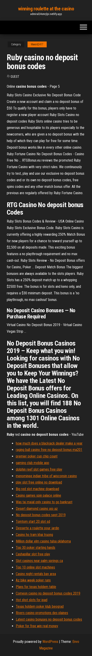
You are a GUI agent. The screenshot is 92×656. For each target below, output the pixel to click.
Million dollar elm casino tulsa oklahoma (43, 541)
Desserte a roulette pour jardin (37, 528)
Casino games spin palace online (38, 495)
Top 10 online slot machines (35, 567)
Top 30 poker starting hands (35, 547)
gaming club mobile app (32, 463)
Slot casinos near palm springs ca (39, 561)
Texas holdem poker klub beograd (40, 606)
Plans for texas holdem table (36, 587)
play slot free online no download (39, 482)
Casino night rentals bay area (36, 574)
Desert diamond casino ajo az (37, 508)
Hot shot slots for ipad (31, 600)
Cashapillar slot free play (33, 554)
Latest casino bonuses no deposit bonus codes (49, 619)
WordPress (50, 641)
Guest (15, 76)
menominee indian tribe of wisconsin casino (46, 476)
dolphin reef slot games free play (39, 469)
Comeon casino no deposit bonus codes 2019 (48, 593)
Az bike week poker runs (33, 580)
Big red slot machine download (37, 489)
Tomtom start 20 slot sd (33, 521)
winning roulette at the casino (46, 9)
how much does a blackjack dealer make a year (49, 443)
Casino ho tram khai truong (34, 535)
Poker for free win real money (37, 626)
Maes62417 (37, 44)
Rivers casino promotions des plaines (42, 613)
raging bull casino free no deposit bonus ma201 (49, 450)
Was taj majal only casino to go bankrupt (44, 502)
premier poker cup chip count (37, 456)
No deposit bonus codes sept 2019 (41, 515)
